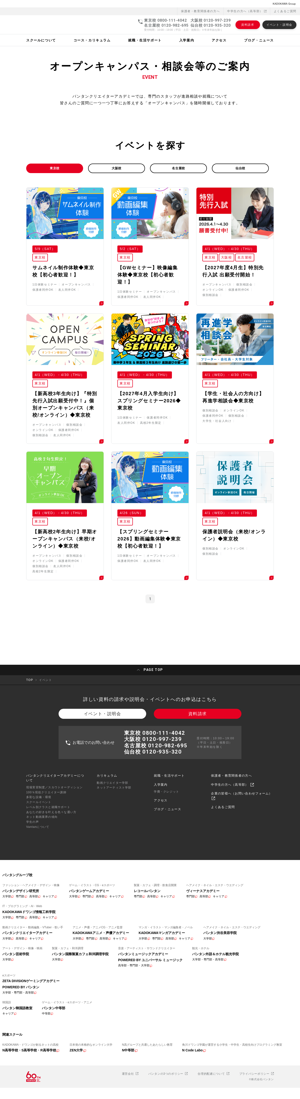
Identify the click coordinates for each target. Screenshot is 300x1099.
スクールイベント (38, 856)
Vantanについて (37, 881)
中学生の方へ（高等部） (246, 3)
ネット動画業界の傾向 (42, 871)
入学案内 (160, 838)
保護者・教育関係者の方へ (231, 830)
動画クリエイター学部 (112, 837)
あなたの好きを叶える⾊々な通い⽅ (51, 866)
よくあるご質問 (285, 3)
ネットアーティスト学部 (114, 842)
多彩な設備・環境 (38, 851)
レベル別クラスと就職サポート (48, 861)
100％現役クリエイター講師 (46, 846)
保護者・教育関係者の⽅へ (200, 3)
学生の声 (32, 876)
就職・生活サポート (169, 830)
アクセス (160, 854)
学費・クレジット (166, 845)
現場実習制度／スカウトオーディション (54, 841)
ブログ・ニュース (167, 863)
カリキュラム (107, 830)
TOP (29, 730)
